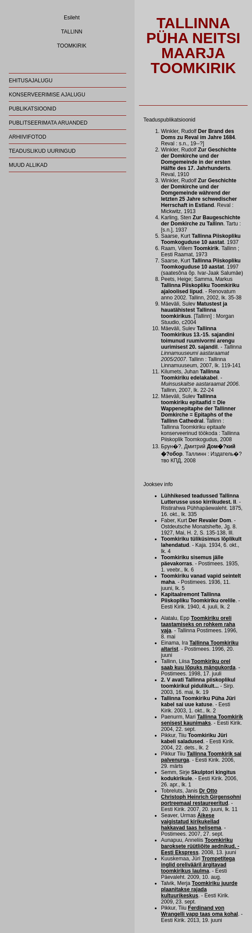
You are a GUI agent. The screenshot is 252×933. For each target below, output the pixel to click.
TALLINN (71, 32)
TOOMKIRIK (71, 46)
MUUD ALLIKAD (28, 165)
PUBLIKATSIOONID (32, 109)
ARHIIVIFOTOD (27, 137)
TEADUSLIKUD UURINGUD (42, 151)
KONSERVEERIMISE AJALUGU (47, 95)
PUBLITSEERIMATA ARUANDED (48, 123)
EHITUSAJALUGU (30, 80)
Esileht (72, 18)
